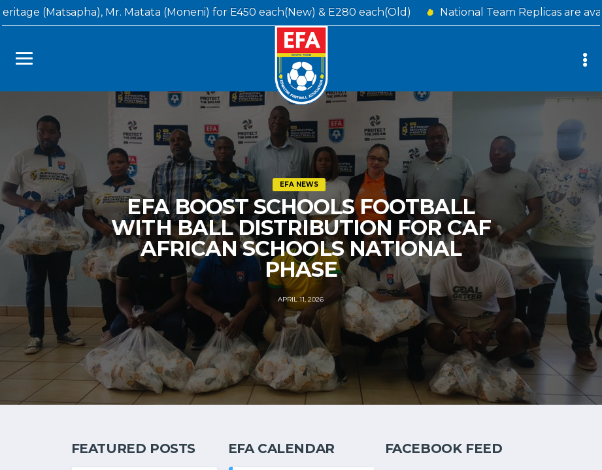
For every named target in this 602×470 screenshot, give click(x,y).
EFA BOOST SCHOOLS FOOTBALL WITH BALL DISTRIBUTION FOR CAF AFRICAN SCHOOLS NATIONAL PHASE (300, 238)
